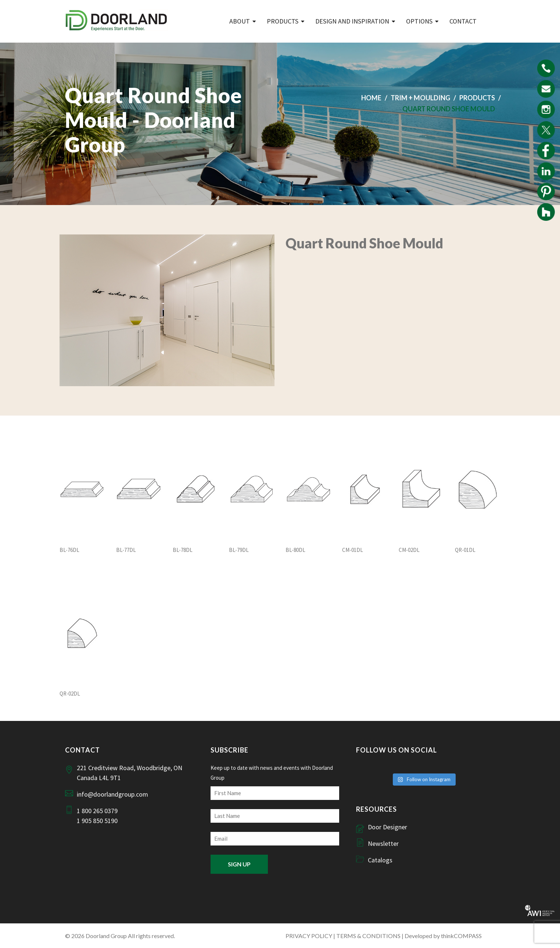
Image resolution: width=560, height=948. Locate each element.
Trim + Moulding (420, 98)
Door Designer (387, 827)
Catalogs (380, 860)
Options (419, 21)
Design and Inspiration (352, 21)
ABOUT (239, 21)
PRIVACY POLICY (309, 935)
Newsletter (383, 843)
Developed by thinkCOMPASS (443, 935)
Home (371, 98)
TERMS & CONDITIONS (368, 935)
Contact (463, 21)
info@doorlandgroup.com (112, 794)
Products (282, 21)
